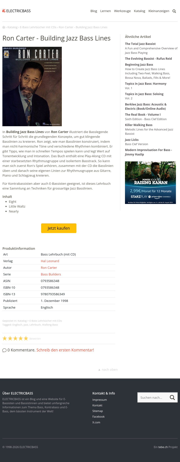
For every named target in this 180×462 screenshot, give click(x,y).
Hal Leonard (50, 261)
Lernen (105, 11)
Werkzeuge (122, 11)
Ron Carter (49, 267)
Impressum (99, 400)
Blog (94, 11)
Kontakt (97, 405)
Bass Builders (51, 274)
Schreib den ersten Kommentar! (65, 350)
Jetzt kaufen (59, 228)
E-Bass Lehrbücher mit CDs (45, 320)
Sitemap (97, 411)
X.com (96, 422)
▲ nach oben (108, 369)
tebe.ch (163, 447)
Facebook (98, 416)
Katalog (139, 11)
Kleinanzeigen (158, 11)
